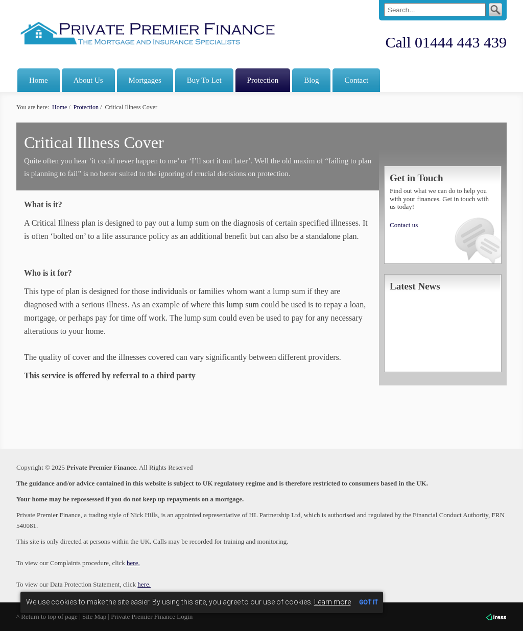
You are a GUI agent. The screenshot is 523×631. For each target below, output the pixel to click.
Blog (311, 80)
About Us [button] (88, 80)
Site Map (94, 616)
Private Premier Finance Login (152, 616)
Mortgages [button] (145, 80)
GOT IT (368, 602)
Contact (356, 80)
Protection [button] (263, 80)
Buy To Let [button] (204, 80)
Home (38, 80)
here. (133, 563)
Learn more (332, 602)
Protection (86, 107)
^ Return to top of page (47, 616)
